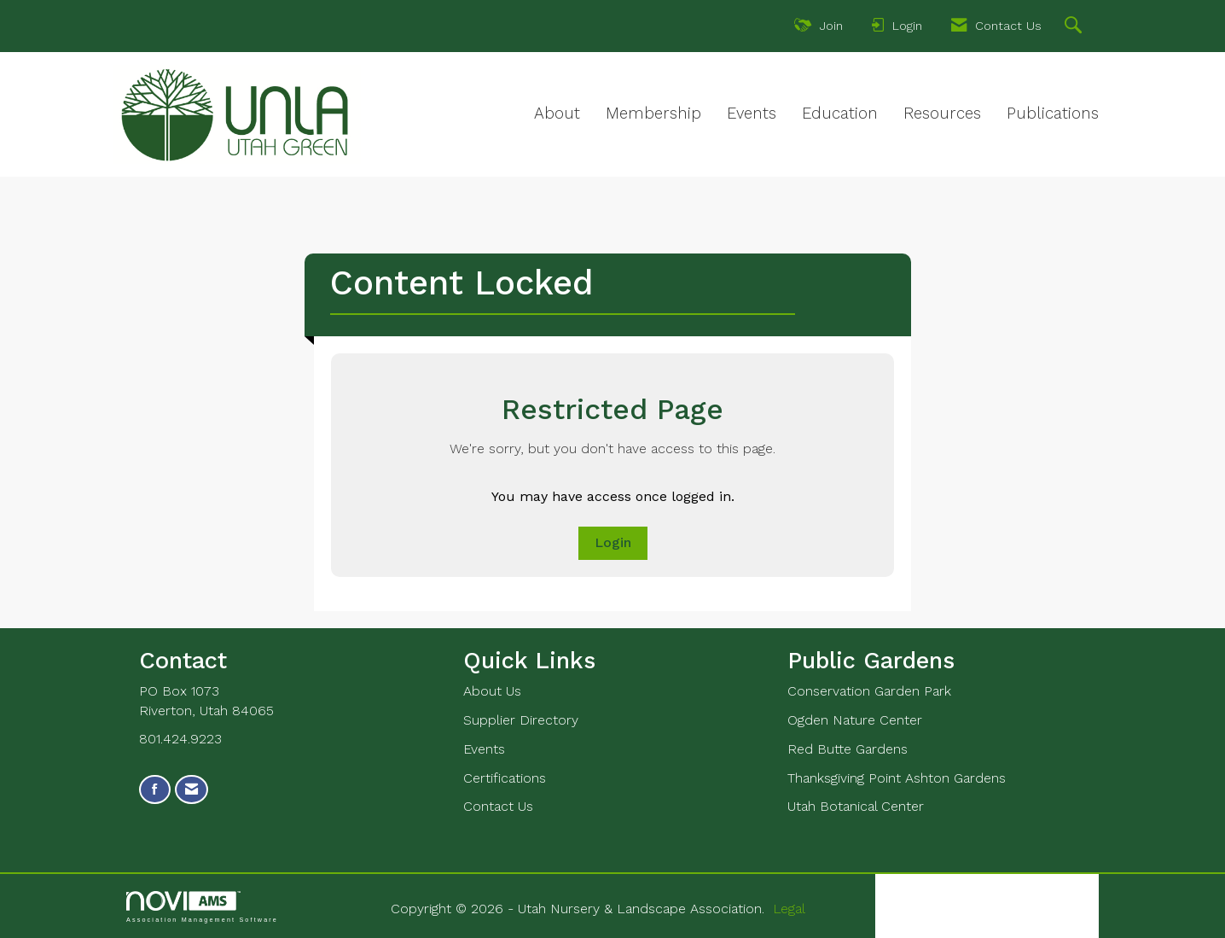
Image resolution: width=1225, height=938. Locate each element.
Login (613, 542)
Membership (653, 113)
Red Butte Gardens (847, 749)
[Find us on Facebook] (155, 790)
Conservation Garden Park (869, 691)
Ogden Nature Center (854, 720)
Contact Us (498, 806)
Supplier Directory (520, 720)
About (557, 113)
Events (751, 113)
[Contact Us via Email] (191, 790)
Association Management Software (202, 907)
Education (840, 113)
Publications (1053, 113)
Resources (942, 113)
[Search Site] (1075, 27)
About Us (492, 691)
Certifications (504, 778)
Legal (789, 908)
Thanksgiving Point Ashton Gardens (896, 778)
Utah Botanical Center (855, 806)
